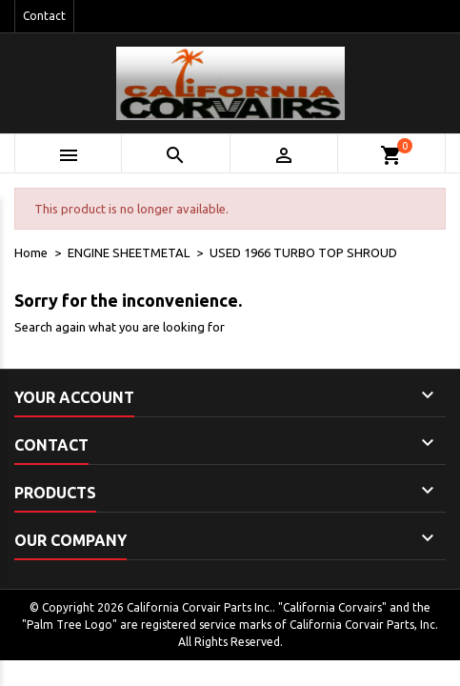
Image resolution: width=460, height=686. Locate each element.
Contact (44, 16)
